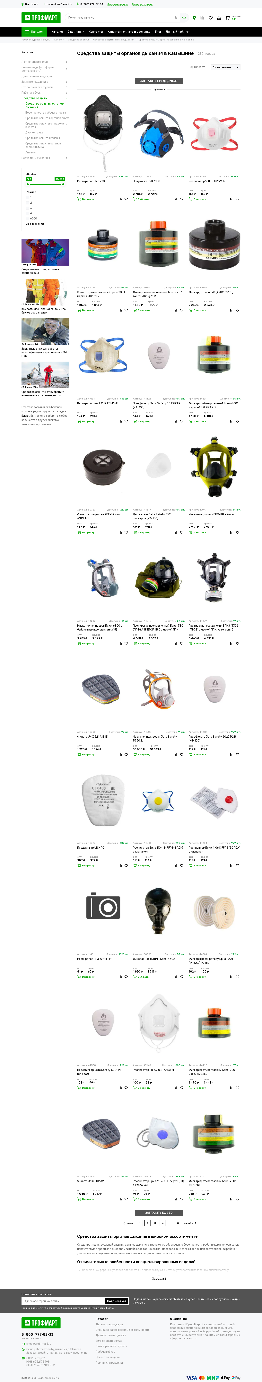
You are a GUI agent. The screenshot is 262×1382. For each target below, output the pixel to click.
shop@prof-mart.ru (58, 4)
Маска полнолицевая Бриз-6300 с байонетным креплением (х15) (99, 627)
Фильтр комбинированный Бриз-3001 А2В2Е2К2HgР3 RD (157, 294)
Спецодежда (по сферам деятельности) (45, 69)
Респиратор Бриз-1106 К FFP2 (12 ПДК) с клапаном (158, 1183)
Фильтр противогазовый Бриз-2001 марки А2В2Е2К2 (101, 294)
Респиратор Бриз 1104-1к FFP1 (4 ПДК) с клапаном (158, 849)
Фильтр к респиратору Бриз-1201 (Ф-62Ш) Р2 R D (211, 961)
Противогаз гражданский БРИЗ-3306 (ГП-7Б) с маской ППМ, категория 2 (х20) (213, 628)
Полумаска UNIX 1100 (146, 181)
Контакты (96, 31)
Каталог (34, 31)
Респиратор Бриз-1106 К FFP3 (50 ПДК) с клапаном (214, 849)
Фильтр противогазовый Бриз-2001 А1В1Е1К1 (212, 1183)
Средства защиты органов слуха (47, 118)
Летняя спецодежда (45, 62)
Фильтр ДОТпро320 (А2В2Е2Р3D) (211, 292)
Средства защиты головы (42, 138)
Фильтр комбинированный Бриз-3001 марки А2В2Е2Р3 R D (213, 405)
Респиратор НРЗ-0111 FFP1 (94, 959)
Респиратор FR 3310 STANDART (153, 1070)
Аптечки (31, 152)
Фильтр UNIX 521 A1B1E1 (92, 736)
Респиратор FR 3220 (91, 181)
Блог (158, 31)
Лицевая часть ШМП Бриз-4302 (154, 959)
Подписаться (116, 1301)
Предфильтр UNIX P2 (90, 847)
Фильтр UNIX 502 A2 (90, 1181)
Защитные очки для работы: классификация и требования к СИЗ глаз (45, 352)
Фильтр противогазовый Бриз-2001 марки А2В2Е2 (212, 1072)
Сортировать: (198, 67)
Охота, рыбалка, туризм (45, 87)
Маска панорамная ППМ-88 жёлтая (211, 514)
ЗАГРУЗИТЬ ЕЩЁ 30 (159, 1213)
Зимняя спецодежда (45, 82)
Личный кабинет (178, 31)
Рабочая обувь (45, 93)
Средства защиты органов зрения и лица (43, 145)
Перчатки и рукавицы (45, 158)
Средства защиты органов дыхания (44, 105)
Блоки (25, 415)
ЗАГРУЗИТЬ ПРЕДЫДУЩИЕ (159, 81)
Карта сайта (52, 1378)
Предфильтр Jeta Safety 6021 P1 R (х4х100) (100, 1072)
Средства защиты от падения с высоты (46, 125)
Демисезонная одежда (37, 76)
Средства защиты (45, 98)
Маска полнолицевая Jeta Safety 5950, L (155, 738)
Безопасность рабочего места (45, 112)
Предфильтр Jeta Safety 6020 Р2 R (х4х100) (212, 738)
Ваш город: (31, 4)
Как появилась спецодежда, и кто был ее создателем (44, 310)
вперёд (190, 1223)
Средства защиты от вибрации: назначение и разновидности (43, 393)
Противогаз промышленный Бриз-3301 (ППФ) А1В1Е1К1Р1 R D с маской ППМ (158, 627)
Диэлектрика (34, 132)
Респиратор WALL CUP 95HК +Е (97, 403)
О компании (76, 31)
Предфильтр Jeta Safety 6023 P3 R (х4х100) (156, 405)
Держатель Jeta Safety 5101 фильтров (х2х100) (152, 516)
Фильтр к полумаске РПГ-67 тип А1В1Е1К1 (98, 516)
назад (128, 1223)
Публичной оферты (102, 1308)
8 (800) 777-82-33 (90, 4)
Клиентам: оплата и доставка (129, 31)
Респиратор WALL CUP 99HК (207, 181)
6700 (33, 218)
